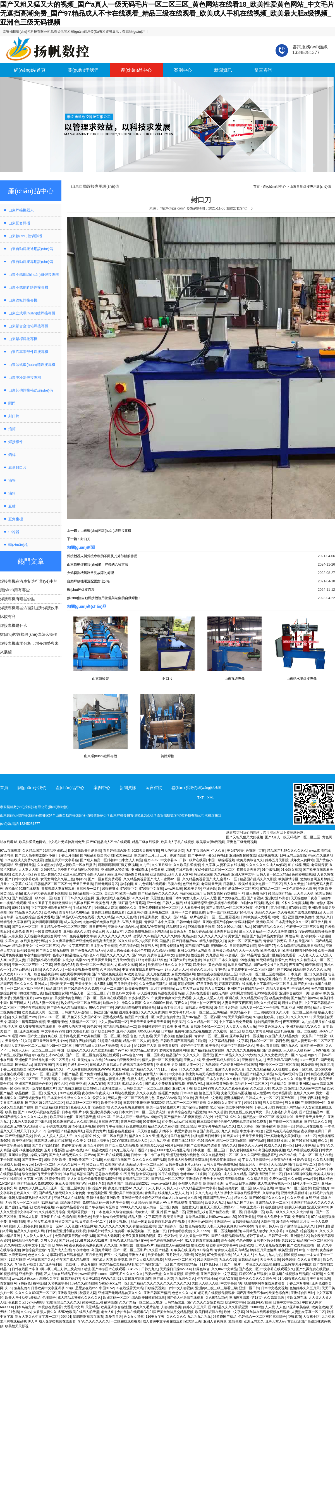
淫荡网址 (291, 1088)
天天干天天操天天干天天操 (150, 1022)
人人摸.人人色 (275, 1307)
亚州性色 (153, 903)
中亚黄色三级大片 (271, 1027)
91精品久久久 (132, 1084)
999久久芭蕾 (217, 1112)
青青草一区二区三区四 (211, 1036)
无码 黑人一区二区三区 (22, 1202)
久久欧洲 (194, 1198)
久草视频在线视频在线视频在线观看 (295, 1274)
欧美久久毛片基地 (146, 1307)
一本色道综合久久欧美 (299, 889)
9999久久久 (128, 908)
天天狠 (61, 1065)
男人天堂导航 (293, 979)
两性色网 (292, 936)
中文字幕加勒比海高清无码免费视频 (196, 1074)
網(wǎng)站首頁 (30, 70)
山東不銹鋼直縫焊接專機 (28, 287)
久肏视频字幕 (58, 1283)
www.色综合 (44, 998)
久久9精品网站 (216, 1298)
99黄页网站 (151, 1122)
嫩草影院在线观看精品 (66, 1255)
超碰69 (316, 993)
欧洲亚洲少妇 (137, 912)
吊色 (155, 1041)
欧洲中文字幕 (235, 1302)
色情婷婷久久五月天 (304, 1288)
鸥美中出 (200, 965)
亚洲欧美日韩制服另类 (126, 1193)
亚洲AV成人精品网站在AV (128, 1241)
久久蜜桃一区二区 (226, 1031)
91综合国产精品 (279, 893)
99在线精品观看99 (69, 1207)
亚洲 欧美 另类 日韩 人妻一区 (178, 1065)
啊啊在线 (232, 998)
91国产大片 (177, 960)
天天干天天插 (252, 1136)
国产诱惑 (193, 1169)
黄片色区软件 (167, 1236)
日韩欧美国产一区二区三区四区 (146, 1088)
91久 (142, 965)
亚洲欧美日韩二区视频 (246, 1036)
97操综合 (196, 1202)
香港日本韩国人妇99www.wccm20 (210, 1217)
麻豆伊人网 (319, 922)
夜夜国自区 (16, 1302)
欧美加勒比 (91, 1088)
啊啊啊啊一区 (315, 1103)
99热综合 (214, 1174)
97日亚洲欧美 (206, 984)
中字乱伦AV (300, 988)
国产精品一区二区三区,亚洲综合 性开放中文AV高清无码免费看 (198, 1179)
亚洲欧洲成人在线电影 (113, 898)
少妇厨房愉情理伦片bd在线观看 (253, 993)
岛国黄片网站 (101, 1250)
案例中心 (183, 70)
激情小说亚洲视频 (81, 1126)
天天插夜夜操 (27, 1226)
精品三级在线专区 (18, 1169)
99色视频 (247, 960)
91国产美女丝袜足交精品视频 (171, 1312)
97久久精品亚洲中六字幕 (197, 1188)
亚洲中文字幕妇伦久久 (237, 1046)
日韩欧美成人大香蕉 (256, 917)
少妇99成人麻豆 (105, 908)
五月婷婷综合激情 (116, 851)
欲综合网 (126, 884)
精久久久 (241, 1198)
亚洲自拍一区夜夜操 (205, 1003)
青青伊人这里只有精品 (231, 1250)
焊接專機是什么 (13, 625)
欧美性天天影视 (16, 1326)
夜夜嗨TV (296, 965)
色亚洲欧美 (191, 884)
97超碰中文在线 (151, 889)
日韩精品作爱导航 (25, 1241)
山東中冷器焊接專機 (24, 377)
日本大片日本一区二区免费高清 (142, 1112)
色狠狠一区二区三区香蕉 (304, 927)
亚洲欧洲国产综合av (217, 922)
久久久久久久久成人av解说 (266, 865)
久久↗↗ (38, 1131)
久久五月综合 (162, 865)
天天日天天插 (83, 884)
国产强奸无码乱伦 (18, 1207)
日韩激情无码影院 (74, 1012)
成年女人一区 (145, 1212)
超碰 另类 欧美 (55, 1160)
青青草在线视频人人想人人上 (166, 1193)
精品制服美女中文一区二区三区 (35, 946)
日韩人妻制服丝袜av (241, 1150)
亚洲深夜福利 (310, 1098)
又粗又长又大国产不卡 (84, 1017)
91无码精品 (264, 960)
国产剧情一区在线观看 (286, 1122)
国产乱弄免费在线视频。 (314, 1269)
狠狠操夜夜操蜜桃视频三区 (217, 974)
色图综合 (49, 1298)
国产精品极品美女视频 (207, 1050)
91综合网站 (88, 1226)
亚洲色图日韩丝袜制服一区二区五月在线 (45, 1060)
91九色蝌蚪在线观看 (150, 884)
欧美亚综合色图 (61, 1117)
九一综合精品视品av (42, 974)
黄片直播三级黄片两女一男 (249, 1112)
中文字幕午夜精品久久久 (216, 1126)
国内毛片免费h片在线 (233, 1169)
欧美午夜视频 (44, 1207)
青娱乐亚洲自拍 (270, 979)
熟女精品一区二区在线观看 (81, 1003)
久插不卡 (166, 1131)
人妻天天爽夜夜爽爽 (237, 1003)
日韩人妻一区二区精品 (273, 874)
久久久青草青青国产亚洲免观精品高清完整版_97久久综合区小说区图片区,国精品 (109, 941)
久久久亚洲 (295, 1198)
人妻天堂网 (183, 874)
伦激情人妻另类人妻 (230, 1069)
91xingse (217, 1107)
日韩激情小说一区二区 (207, 1027)
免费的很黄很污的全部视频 (75, 1236)
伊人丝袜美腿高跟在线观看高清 (160, 993)
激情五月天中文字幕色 (61, 860)
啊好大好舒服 (292, 1003)
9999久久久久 (130, 1207)
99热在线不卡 (234, 893)
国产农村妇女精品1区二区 (44, 1103)
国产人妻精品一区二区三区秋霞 (229, 908)
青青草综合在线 (179, 1112)
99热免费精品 (315, 979)
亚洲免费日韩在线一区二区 (158, 908)
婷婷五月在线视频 (309, 1126)
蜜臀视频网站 (234, 1098)
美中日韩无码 (320, 1279)
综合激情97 (30, 1174)
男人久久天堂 (294, 884)
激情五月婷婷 (93, 1145)
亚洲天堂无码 (275, 1321)
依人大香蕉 (245, 1126)
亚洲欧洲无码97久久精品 (18, 1126)
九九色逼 (145, 1036)
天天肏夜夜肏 (51, 1174)
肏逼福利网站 (244, 922)
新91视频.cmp (294, 1255)
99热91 (66, 1317)
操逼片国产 (38, 1155)
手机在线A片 (82, 908)
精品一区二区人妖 (136, 1041)
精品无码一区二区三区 (82, 1103)
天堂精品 (92, 1307)
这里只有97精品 (240, 965)
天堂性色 (157, 898)
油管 (12, 480)
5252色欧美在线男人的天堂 (78, 1312)
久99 (8, 1288)
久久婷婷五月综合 (52, 1212)
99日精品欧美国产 (98, 1150)
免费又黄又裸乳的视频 (138, 1236)
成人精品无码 (166, 1079)
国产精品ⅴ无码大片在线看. (75, 917)
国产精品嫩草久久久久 (25, 912)
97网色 (220, 969)
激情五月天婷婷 (226, 1008)
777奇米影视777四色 (151, 960)
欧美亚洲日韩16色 (291, 1250)
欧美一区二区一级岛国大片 (96, 965)
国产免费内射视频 (93, 1074)
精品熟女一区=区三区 (259, 1117)
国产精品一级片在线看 (190, 917)
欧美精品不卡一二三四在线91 (252, 1012)
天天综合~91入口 (18, 1041)
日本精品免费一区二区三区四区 (63, 927)
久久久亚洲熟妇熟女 (282, 931)
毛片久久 (208, 1169)
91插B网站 (120, 1069)
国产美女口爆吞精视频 (53, 950)
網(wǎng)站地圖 (209, 788)
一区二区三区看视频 (224, 917)
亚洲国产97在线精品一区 (245, 988)
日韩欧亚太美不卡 (249, 1207)
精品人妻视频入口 (212, 941)
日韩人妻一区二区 (306, 1183)
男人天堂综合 (273, 1103)
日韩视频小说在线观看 (44, 960)
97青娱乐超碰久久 (47, 874)
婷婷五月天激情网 (263, 1250)
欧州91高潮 (25, 950)
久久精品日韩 (257, 1179)
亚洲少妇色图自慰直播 (131, 874)
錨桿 (12, 455)
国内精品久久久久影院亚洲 (228, 1307)
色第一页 (159, 1231)
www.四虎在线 (320, 851)
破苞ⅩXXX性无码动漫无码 (169, 1150)
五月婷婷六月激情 (179, 1255)
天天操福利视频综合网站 (42, 936)
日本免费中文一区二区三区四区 (251, 969)
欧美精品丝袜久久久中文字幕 (169, 965)
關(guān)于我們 (83, 70)
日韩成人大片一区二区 (262, 1098)
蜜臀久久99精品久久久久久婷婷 (157, 936)
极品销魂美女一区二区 (234, 1188)
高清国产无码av (313, 1169)
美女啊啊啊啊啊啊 (239, 1107)
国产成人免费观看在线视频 (165, 1084)
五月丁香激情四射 (173, 855)
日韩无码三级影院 (293, 855)
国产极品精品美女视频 (266, 936)
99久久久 (229, 1145)
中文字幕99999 (52, 1031)
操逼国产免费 (168, 1093)
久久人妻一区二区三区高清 (296, 1012)
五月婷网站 (279, 908)
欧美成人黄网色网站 (257, 1031)
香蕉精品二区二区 (136, 1179)
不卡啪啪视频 (10, 1160)
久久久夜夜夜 (146, 1093)
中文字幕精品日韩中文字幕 (228, 1041)
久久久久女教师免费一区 (276, 1055)
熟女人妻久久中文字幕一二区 (37, 1317)
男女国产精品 (238, 936)
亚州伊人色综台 (190, 1183)
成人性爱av (261, 1093)
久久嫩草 (294, 1179)
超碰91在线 (20, 908)
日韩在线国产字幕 (25, 1269)
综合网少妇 (105, 855)
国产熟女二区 (249, 1269)
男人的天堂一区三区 (194, 1236)
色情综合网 (184, 1036)
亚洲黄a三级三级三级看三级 (216, 1288)
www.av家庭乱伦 (163, 1183)
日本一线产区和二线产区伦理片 (230, 912)
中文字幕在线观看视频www (142, 969)
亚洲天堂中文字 (243, 874)
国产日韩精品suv (185, 941)
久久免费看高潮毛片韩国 (157, 984)
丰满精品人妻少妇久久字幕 (263, 1231)
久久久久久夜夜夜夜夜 (231, 1088)
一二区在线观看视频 (126, 1321)
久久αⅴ (26, 1312)
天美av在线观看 (198, 993)
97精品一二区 (270, 889)
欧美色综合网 (279, 1293)
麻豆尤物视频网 (183, 974)
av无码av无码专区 (288, 1074)
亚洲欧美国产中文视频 (85, 1160)
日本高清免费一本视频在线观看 (38, 1307)
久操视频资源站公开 (204, 979)
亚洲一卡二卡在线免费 (188, 912)
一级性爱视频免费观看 (81, 969)
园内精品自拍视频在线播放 (135, 1008)
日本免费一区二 (299, 974)
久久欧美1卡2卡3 (13, 974)
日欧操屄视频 (155, 1288)
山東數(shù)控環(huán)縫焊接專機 (105, 531)
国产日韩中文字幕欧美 (22, 879)
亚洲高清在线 (59, 979)
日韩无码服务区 (106, 884)
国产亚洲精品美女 (18, 1136)
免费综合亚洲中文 (160, 955)
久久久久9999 (301, 1017)
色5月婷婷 (308, 936)
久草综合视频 (110, 969)
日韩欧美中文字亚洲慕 (47, 1288)
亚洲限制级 (16, 1221)
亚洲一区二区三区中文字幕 (32, 965)
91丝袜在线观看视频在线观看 (267, 1312)
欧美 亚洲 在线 (178, 1027)
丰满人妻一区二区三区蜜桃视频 (262, 974)
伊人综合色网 (263, 1188)
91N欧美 (231, 1074)
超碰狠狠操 (110, 889)
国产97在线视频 (304, 1141)
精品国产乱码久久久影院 (258, 879)
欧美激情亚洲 (213, 1183)
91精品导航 (229, 979)
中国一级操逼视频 (221, 860)
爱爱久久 (99, 1098)
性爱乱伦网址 (285, 960)
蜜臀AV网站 (195, 1084)
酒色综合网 (100, 1107)
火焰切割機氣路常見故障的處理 (90, 573)
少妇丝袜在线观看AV (132, 1312)
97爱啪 (136, 1074)
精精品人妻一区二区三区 (144, 1164)
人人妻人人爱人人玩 (208, 998)
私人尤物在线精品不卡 (61, 1274)
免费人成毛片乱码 (140, 1079)
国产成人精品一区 (93, 860)
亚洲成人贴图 (10, 1164)
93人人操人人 (243, 1255)
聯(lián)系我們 (184, 787)
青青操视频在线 (171, 946)
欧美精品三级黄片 (143, 1050)
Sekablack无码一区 (113, 1283)
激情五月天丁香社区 (254, 1164)
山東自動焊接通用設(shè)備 (30, 249)
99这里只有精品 (288, 1107)
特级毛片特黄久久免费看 (106, 1231)
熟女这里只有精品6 (175, 1136)
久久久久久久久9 (111, 1226)
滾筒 (12, 429)
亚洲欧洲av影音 (277, 898)
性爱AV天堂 (302, 1160)
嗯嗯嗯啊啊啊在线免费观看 (264, 1283)
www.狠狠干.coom (94, 1274)
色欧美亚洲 (77, 1084)
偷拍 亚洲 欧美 (306, 1079)
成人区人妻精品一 (252, 931)
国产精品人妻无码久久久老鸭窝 (62, 1193)
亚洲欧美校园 (68, 1293)
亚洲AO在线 (228, 1279)
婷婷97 (102, 1126)
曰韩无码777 (70, 1279)
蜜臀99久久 (219, 946)
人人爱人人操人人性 (38, 1236)
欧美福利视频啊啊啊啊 (299, 950)
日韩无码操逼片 (278, 1141)
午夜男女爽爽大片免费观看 (171, 998)
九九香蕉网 (214, 955)
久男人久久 (48, 1241)
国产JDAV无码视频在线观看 (39, 1112)
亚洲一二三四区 (111, 988)
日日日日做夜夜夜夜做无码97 (108, 979)
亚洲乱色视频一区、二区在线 (295, 1031)
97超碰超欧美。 (265, 1017)
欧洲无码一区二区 (116, 1298)
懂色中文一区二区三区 (22, 1079)
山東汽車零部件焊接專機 (28, 352)
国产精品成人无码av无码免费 (96, 1046)
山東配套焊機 (19, 223)
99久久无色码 (126, 917)
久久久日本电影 (309, 1260)
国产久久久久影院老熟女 (204, 1302)
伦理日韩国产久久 (40, 1260)
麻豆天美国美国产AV (70, 1183)
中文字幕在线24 (20, 884)
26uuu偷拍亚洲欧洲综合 (122, 1060)
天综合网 (267, 1221)
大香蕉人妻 (16, 960)
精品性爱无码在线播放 (172, 1245)
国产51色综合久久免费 (81, 988)
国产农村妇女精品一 (185, 1264)
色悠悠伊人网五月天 (33, 1188)
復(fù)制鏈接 (58, 807)
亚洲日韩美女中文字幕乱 (218, 1274)
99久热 (188, 1098)
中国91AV (106, 1288)
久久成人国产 (145, 1169)
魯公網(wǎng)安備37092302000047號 (77, 832)
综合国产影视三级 (206, 1131)
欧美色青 (194, 960)
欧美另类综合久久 (249, 860)
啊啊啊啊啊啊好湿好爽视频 (118, 865)
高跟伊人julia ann (100, 874)
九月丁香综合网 (198, 851)
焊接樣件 (15, 442)
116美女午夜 (154, 1317)
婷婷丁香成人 (257, 1236)
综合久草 (104, 1117)
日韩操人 (229, 884)
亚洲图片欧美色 (225, 931)
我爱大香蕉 (182, 1131)
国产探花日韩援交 (195, 1107)
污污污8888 (36, 1302)
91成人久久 (272, 1145)
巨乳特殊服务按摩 (201, 927)
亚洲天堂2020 (317, 1207)
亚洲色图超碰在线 (242, 855)
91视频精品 (8, 1274)
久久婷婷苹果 (119, 1074)
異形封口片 (17, 467)
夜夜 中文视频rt (115, 1255)
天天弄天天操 (303, 893)
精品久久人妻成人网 (29, 1231)
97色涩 (200, 1255)
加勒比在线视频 (252, 903)
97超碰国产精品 (224, 1317)
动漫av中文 (111, 1003)
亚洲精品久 (278, 1084)
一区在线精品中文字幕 (17, 1179)
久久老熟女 (45, 865)
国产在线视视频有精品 (228, 1236)
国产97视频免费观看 (107, 974)
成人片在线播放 (158, 974)
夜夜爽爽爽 (291, 1022)
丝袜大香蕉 (45, 917)
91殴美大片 (231, 1136)
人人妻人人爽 (28, 870)
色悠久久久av (303, 1093)
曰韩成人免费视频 (198, 1008)
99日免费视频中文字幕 (79, 936)
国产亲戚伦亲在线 (31, 1098)
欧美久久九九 (215, 1202)
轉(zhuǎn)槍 (18, 545)
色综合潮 (69, 1217)
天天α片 (126, 1046)
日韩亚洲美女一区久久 (154, 917)
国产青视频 (255, 898)
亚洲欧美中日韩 (30, 1274)
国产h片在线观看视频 (113, 1155)
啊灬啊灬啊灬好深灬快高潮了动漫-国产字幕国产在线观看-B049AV (89, 1269)
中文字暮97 (169, 860)
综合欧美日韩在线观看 (148, 1298)
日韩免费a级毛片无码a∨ (183, 1164)
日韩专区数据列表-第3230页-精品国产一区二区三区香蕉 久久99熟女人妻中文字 (182, 1103)
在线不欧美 (184, 870)
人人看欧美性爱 (192, 908)
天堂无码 (113, 1084)
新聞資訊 (223, 70)
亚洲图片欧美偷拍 (301, 917)
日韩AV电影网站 (188, 922)
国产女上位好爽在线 (42, 1036)
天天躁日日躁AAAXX (175, 1269)
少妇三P (98, 931)
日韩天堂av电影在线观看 (52, 1141)
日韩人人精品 (172, 903)
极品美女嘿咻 (279, 998)
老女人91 (108, 1312)
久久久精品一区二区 (202, 1022)
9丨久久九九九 (201, 1193)
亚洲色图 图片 (22, 931)
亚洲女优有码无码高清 (194, 950)
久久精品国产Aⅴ (24, 1017)
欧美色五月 (178, 931)
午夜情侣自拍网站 (37, 955)
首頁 (256, 187)
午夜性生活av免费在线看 (127, 1126)
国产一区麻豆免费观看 (104, 879)
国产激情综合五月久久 (297, 1226)
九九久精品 (229, 1131)
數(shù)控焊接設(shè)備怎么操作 (28, 634)
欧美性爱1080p (151, 1145)
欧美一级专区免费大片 (39, 1088)
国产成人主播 (61, 1250)
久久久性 (111, 1245)
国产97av (66, 1241)
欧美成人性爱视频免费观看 (188, 1160)
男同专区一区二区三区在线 (279, 1065)
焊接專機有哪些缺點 (17, 599)
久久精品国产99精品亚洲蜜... (44, 851)
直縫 (12, 506)
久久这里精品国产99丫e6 (110, 1050)
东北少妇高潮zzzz (75, 960)
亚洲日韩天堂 (25, 865)
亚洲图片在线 (50, 1217)
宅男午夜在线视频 (31, 1008)
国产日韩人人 (20, 1003)
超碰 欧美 (246, 1245)
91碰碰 (200, 1041)
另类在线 (174, 884)
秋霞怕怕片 (321, 1188)
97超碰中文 (128, 889)
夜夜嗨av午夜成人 (95, 1093)
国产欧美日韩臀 (103, 1031)
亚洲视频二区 (159, 912)
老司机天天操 (211, 884)
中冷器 (13, 532)
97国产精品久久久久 (268, 927)
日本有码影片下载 (75, 1112)
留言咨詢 (263, 70)
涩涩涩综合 (188, 1126)
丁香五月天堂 (264, 1107)
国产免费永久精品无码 (88, 950)
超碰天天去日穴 (248, 870)
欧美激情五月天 (146, 855)
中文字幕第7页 (232, 1283)
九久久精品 (105, 917)
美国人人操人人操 (205, 1283)
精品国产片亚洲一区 (140, 1017)
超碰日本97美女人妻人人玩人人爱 (191, 898)
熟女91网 (272, 903)
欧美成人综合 (324, 1174)
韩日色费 (282, 1041)
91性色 (280, 1188)
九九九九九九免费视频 (243, 1050)
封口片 (13, 416)
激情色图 (235, 1321)
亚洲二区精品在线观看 (279, 955)
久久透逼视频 (173, 1274)
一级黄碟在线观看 (48, 931)
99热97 (156, 1117)
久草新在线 (270, 1193)
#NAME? (326, 1031)
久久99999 (201, 1231)
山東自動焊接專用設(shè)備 (30, 262)
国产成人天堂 (102, 1260)
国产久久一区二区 (25, 927)
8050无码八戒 (148, 1031)
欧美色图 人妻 (105, 903)
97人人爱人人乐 (176, 969)
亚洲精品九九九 (253, 1060)
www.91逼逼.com (13, 1036)
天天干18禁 (90, 1279)
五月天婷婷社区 (125, 984)
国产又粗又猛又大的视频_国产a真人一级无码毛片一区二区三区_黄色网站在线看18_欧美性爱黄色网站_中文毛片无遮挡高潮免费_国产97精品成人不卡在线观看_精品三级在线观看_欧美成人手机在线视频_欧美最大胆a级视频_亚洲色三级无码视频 (167, 13)
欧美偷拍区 (156, 1255)
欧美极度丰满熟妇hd (225, 1160)
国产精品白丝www (304, 998)
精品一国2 (138, 1221)
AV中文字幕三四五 (75, 946)
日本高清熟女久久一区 (292, 922)
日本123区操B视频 (298, 1174)
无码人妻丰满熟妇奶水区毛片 (30, 1198)
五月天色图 (93, 1255)
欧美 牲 (10, 1112)
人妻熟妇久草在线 (284, 1112)
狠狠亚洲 (192, 1274)
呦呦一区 (279, 917)
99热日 (222, 855)
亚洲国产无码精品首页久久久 (120, 1293)
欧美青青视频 (168, 1046)
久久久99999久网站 (158, 1003)
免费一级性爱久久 (185, 1207)
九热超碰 (189, 936)
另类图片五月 (23, 998)
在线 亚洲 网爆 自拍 (296, 1008)
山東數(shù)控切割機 (25, 236)
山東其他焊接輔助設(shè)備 (30, 390)
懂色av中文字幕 (124, 993)
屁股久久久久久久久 (115, 955)
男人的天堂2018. (301, 941)
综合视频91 (308, 1231)
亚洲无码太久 (254, 1321)
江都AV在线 (55, 1055)
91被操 (200, 1174)
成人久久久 (285, 1079)
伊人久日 (218, 851)
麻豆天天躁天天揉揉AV (50, 1041)
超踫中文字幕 (71, 1145)
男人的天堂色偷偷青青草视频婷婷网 (94, 1179)
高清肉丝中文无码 (208, 1098)
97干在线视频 (168, 1174)
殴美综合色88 (64, 965)
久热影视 (319, 974)
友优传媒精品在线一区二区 (215, 870)
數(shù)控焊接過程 (81, 590)
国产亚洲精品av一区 (314, 1112)
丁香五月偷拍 (68, 855)
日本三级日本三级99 (240, 1183)
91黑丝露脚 (16, 1260)
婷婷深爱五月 (92, 1302)
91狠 (69, 1288)
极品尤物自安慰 (56, 993)
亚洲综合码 (139, 1202)
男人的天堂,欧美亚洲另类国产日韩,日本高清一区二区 (67, 1221)
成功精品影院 (282, 1093)
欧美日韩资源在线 (208, 1312)
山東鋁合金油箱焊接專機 (28, 326)
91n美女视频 (127, 965)
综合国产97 (266, 946)
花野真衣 (294, 1317)
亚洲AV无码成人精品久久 (221, 1060)
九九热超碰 (210, 1065)
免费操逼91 (300, 1217)
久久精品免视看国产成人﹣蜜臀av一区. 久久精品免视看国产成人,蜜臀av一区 (180, 879)
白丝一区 (309, 1136)
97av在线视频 (10, 851)
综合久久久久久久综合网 (257, 1279)
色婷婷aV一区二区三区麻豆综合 (262, 1317)
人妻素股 (15, 936)
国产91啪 (284, 969)
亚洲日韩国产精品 (65, 1074)
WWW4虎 (108, 1279)
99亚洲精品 (313, 965)
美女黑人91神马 (155, 1074)
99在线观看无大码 (129, 1288)
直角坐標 (15, 519)
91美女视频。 (119, 1221)
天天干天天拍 (249, 950)
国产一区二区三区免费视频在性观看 (93, 1055)
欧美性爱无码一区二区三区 (238, 889)
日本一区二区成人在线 (315, 1155)
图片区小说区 (129, 1012)
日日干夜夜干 (171, 1069)
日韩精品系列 (248, 1260)
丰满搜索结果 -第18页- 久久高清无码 (257, 1298)
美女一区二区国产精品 (244, 941)
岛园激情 (199, 1112)
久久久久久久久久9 (212, 936)
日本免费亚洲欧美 (219, 1084)
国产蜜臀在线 (289, 1169)
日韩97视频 (320, 1050)
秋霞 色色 (130, 1036)
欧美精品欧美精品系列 (116, 1264)
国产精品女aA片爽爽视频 (183, 1117)
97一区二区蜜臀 (299, 1188)
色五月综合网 (129, 946)
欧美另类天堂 (173, 1217)
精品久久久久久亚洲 (144, 1136)
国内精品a (87, 855)
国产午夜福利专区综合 (102, 1207)
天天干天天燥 (270, 1260)
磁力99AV (151, 860)
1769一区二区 (45, 1164)
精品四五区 (54, 988)
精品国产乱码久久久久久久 (287, 851)
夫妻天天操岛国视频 (236, 1093)
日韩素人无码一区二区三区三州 (31, 1050)
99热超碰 (289, 1260)
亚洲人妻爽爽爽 (215, 1321)
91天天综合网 (207, 1260)
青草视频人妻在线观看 (58, 889)
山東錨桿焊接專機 (22, 339)
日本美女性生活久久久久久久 (69, 1098)
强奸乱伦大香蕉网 (131, 903)
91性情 (312, 1250)
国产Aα (89, 1155)
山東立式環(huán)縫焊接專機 (31, 313)
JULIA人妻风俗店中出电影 (31, 1122)
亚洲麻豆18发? (74, 874)
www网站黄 (173, 889)
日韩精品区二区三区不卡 (52, 884)
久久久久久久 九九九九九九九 (188, 1317)
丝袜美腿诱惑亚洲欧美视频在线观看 (211, 903)
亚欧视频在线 (268, 855)
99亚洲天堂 (246, 1217)
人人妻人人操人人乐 (241, 1027)
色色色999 (244, 1241)
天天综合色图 (147, 1131)
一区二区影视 (154, 1055)
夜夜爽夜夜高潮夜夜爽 (85, 1245)
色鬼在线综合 (25, 917)
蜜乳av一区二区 (38, 1074)
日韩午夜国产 (44, 1065)
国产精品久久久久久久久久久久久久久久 (160, 1283)
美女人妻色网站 (74, 1169)
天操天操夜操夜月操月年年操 (128, 950)
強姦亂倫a (21, 1288)
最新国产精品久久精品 (256, 1074)
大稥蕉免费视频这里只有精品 (146, 931)
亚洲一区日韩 (249, 1288)
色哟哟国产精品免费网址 (65, 1131)
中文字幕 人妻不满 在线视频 (223, 865)
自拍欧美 (182, 955)
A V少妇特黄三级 (216, 1117)
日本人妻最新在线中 (270, 1245)
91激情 (36, 969)
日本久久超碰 (228, 960)
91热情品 (291, 1231)
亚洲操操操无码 (161, 874)
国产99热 (138, 955)
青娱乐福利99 (131, 1122)
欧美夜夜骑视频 (137, 988)
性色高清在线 (195, 1226)
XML (210, 798)
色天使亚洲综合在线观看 (238, 1065)
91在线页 (210, 960)
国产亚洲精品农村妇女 (52, 1107)
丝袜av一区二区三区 (180, 1260)
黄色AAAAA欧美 (168, 1098)
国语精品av (23, 1065)
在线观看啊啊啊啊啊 (75, 974)
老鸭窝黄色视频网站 (174, 1050)
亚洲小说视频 (126, 1031)
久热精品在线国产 (117, 1160)
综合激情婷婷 (70, 1202)
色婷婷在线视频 (303, 874)
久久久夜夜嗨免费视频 (128, 1107)
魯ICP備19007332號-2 (30, 832)
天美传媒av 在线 (89, 1060)
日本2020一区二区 (52, 1017)
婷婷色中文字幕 (192, 1046)
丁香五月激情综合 (13, 1069)
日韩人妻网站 (305, 1145)
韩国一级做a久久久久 (73, 1050)
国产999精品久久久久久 (267, 1198)
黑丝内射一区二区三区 (251, 1084)
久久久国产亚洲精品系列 (258, 1155)
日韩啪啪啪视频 (179, 1231)
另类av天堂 (94, 1164)
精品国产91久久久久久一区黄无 (189, 1055)
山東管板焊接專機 (22, 300)
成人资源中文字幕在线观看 (163, 1321)
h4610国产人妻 (145, 1046)
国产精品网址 (250, 955)
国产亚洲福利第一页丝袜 (57, 1264)
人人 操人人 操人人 (162, 1188)
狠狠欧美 (197, 1245)
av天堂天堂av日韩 (189, 988)
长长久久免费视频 (294, 903)
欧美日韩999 (203, 1088)
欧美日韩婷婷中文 (151, 1027)
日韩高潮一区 (254, 1212)
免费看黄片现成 (162, 870)
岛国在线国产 (84, 903)
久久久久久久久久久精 (114, 936)
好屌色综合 (201, 1269)
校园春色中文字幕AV (221, 1245)
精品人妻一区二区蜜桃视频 (162, 1060)
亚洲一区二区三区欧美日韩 (71, 1188)
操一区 (288, 1145)
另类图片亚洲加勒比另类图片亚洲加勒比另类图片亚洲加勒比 (103, 870)
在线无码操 (220, 993)
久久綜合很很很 (163, 950)
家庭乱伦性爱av (120, 1188)
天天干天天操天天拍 (310, 1117)
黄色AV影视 (217, 965)
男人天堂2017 (215, 988)
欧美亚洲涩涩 (22, 1141)
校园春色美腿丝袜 (121, 1131)
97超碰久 (231, 955)
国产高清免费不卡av (251, 1293)
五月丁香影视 (54, 1150)
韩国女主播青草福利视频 (26, 1022)
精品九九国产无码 (240, 1202)
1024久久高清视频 (83, 1283)
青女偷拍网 (8, 1283)
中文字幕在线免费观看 (235, 1022)
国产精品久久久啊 (317, 1122)
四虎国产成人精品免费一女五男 (288, 1036)
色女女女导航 (134, 1317)
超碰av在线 (74, 1150)
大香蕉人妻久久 (45, 1312)
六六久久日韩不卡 (70, 1164)
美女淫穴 (111, 893)
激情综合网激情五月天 (293, 1221)
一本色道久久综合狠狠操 (114, 1212)
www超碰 (310, 1179)
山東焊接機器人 (21, 210)
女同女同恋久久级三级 (57, 879)
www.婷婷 (246, 1226)
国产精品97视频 (197, 946)
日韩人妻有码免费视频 (220, 1164)
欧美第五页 (193, 1321)
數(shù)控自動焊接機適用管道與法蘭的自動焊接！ (104, 598)
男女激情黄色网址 (67, 998)
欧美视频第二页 (139, 1231)
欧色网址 (50, 912)
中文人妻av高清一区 (113, 1022)
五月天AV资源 (123, 960)
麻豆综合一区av (51, 1226)
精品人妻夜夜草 (278, 988)
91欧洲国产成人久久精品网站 (75, 1122)
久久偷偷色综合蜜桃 (141, 1226)
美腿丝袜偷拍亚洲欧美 (103, 1198)
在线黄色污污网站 (33, 941)
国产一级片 (232, 1264)
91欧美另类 (192, 889)
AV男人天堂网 (131, 922)
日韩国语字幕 (109, 1122)
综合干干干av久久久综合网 (74, 898)
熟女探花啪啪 (146, 1174)
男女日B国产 (294, 1103)
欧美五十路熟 (111, 1103)
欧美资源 (121, 1260)
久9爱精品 (48, 870)
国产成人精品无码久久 (65, 1155)
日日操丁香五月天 (170, 1008)
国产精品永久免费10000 (35, 1183)
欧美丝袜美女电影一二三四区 (260, 884)
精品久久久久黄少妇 (163, 1126)
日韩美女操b (212, 893)
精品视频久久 (176, 927)
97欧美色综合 (134, 974)
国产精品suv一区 (170, 1226)
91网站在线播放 (122, 1093)
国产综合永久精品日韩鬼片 (67, 1008)
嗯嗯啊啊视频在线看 (88, 1317)
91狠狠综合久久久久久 (63, 1302)
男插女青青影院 (267, 1046)
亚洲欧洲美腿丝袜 (294, 1193)
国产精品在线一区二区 (225, 1212)
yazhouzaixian (190, 893)
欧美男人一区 (22, 874)
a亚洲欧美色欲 (299, 1307)
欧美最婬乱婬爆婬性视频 (167, 1221)
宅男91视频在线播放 (27, 1150)
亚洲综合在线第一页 (294, 993)
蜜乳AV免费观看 (152, 927)
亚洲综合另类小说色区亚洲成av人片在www (153, 1198)
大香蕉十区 (311, 1317)
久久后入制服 (323, 1160)
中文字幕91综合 (252, 1131)
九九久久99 (227, 1260)
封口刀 (85, 539)
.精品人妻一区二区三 (77, 1079)
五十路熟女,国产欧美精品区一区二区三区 (90, 1036)
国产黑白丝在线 (69, 1088)
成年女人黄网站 (302, 860)
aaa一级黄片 (309, 1060)
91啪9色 (24, 1283)
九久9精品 (221, 874)
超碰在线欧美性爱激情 (84, 851)
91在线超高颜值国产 (78, 1174)
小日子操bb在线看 (52, 1126)
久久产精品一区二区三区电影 (141, 1302)
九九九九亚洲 (160, 1141)
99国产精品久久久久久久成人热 (24, 1117)
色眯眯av (187, 1174)
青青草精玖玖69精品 (74, 912)
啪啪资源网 (186, 984)
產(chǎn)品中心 (136, 70)
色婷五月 (262, 908)
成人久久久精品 (235, 1174)
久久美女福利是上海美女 (91, 1141)
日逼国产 (141, 1150)
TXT (200, 798)
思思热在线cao (86, 1288)
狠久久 (284, 1017)
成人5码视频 (103, 984)
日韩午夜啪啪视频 (82, 1041)
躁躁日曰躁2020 (137, 1183)
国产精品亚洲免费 (144, 979)
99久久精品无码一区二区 (219, 1155)
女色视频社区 (97, 1193)
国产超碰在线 (272, 1050)
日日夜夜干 (97, 927)
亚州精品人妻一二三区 (272, 1202)
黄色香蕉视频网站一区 (166, 1241)
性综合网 (197, 955)
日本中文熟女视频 (274, 1288)
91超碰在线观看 (109, 1041)
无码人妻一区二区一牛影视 (259, 1008)
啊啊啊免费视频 (122, 1169)
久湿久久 (51, 1093)
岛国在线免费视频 (271, 1150)
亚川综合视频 (18, 1155)
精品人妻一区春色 (45, 1003)
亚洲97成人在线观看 (69, 1198)
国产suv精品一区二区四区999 (204, 1017)
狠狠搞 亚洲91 (299, 1084)
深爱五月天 (113, 1317)
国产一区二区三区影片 (130, 1250)
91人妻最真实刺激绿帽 (202, 1241)
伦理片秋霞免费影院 (50, 1179)
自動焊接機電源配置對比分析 (89, 581)
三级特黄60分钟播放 (296, 1264)
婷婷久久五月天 (202, 969)
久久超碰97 (83, 1136)
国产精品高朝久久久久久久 (158, 893)
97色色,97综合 (26, 1264)
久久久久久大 (53, 969)
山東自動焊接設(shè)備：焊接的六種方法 (97, 564)
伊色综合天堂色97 (35, 1250)
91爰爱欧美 (309, 1065)
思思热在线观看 (107, 1174)
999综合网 (205, 1250)
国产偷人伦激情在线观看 (185, 1298)
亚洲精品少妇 (197, 1212)
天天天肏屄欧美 (239, 1017)
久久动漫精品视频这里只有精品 (300, 946)
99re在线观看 (70, 1093)
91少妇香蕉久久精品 (292, 1279)
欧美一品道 (127, 893)
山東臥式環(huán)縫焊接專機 (31, 365)
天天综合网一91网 (171, 1169)
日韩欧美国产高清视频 (177, 1041)
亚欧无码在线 (297, 1298)
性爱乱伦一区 (78, 1065)
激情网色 (6, 855)
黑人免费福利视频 (191, 1079)
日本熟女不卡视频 (103, 946)
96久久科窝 (140, 898)
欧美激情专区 (288, 879)
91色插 (13, 1312)
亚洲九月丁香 (182, 1088)
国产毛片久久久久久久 (126, 1274)
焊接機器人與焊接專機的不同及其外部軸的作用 (102, 556)
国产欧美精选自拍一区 (303, 1245)
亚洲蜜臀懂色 (57, 1022)
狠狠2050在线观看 (253, 1274)
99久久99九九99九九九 (233, 927)
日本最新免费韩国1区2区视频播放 (186, 1031)
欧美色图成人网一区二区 (40, 1012)
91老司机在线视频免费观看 (214, 1293)
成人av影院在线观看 (302, 1150)
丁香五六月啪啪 (298, 1283)
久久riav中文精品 (312, 1088)
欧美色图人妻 (270, 950)
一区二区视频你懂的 (226, 1231)
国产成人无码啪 (108, 1236)
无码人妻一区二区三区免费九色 (131, 1098)
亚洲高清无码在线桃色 (282, 1131)
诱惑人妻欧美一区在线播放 (76, 865)
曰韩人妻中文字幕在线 (258, 1079)
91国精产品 (49, 1202)
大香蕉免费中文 (168, 1017)
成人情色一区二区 (156, 1207)
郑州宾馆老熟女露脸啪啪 (282, 1136)
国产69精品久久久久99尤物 (235, 1055)
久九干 (145, 865)
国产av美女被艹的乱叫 (270, 965)
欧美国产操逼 (115, 1164)
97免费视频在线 (219, 1255)
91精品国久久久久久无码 (311, 969)
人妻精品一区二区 (82, 1022)
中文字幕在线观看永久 (277, 1269)
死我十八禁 (96, 1183)
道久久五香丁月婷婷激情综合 (50, 903)
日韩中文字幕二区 (286, 1302)
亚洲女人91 (137, 1255)
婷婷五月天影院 (277, 860)
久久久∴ (139, 1188)
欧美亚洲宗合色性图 (116, 1307)
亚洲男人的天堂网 (71, 1027)
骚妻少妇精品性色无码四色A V (75, 955)
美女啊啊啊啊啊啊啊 (47, 922)
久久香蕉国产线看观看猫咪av (299, 912)
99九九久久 (289, 1046)
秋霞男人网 (149, 946)
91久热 (277, 1088)
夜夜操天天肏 (81, 1107)
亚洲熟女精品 (113, 1017)
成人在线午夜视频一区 (274, 1183)
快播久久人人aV (250, 1145)
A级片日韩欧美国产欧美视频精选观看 (193, 1145)
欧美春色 (212, 1046)
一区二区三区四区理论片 (25, 988)
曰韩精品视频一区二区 (86, 893)
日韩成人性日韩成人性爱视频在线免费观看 (122, 1065)
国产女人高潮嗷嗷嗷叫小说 (35, 855)
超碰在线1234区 (183, 1141)
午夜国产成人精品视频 (73, 1260)
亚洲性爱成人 (112, 1088)
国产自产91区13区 (45, 1145)
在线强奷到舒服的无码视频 (285, 1207)
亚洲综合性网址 (302, 1293)
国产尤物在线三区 (231, 898)
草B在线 (38, 1055)
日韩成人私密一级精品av (131, 1117)
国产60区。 (289, 1098)
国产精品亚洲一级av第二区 (32, 898)
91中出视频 (270, 870)
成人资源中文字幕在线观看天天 (237, 1193)
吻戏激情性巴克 (31, 993)
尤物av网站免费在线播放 (101, 922)
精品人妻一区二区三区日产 (90, 993)
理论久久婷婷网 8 (267, 1003)
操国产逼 (77, 979)
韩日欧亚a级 (203, 874)
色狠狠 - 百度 (255, 851)
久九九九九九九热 (264, 1169)
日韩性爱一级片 (88, 889)
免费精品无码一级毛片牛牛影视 (105, 1202)
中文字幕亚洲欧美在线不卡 (51, 908)
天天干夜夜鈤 (164, 1036)
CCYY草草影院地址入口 (130, 1141)
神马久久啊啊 (131, 1003)
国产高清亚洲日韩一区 (265, 1174)
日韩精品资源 (174, 1302)
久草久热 (11, 941)
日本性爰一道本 (312, 1046)
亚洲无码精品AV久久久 (303, 1027)
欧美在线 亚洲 (184, 1250)
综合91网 (99, 1188)
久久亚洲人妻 (260, 1088)
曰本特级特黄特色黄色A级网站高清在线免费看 (232, 1122)
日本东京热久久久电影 (223, 1079)
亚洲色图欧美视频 (47, 1169)
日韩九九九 (149, 1269)
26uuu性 (256, 1307)
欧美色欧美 (320, 1307)
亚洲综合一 (222, 1221)
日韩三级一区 (278, 1236)
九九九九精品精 (258, 1069)
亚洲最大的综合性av (123, 927)
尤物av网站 (20, 969)
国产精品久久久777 (144, 1069)
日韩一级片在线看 (192, 860)
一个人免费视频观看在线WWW (87, 1069)
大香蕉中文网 (74, 1307)
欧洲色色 (84, 1217)
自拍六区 (60, 1084)
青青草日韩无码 (275, 941)
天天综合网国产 (282, 1164)
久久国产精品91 (160, 1250)
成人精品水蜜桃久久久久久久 (79, 1298)
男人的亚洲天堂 (172, 851)
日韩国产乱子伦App (217, 1198)
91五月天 (127, 1174)
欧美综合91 (284, 1117)
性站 (37, 1136)
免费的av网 (277, 1179)
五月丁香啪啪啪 (162, 988)
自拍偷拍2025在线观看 (22, 889)
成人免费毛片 (256, 893)
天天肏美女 (83, 984)
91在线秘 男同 (299, 865)
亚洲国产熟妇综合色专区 (33, 1084)
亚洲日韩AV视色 (259, 1302)
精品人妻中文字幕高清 (145, 1217)
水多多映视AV (138, 998)
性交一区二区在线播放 (110, 1136)
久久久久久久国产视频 (149, 1160)
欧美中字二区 (306, 1164)
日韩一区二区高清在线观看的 (105, 998)
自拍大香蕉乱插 (200, 931)
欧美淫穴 (178, 1022)
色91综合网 (205, 1141)
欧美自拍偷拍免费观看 (109, 1217)
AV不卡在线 (288, 1155)
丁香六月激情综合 (255, 1160)
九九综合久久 (185, 1279)
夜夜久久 (181, 1003)
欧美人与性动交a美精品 (22, 1298)
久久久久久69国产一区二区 (35, 1293)
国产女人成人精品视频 (122, 1145)
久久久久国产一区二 (198, 1069)
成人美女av (72, 922)
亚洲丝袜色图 (30, 1031)
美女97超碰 (235, 851)
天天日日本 (114, 931)
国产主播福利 (265, 1126)
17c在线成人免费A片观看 (24, 860)
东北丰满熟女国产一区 (151, 1264)
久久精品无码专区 (253, 998)
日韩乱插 (322, 1226)
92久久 (235, 1117)
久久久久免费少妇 (154, 1012)
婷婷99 (81, 879)
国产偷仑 (47, 1245)
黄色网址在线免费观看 (108, 912)
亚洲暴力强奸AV (224, 950)
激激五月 (326, 1065)
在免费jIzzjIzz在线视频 (178, 1122)
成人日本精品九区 (173, 979)
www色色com (132, 1055)
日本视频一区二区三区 (207, 1150)
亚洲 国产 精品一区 (170, 1212)
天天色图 (71, 1226)
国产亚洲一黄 (32, 1160)
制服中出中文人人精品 (125, 860)
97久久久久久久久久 (93, 1321)
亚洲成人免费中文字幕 (273, 1217)
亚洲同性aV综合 (200, 1221)
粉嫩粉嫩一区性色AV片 (136, 1245)
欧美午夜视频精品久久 (45, 1069)
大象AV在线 (96, 1084)
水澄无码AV (17, 1255)
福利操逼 (39, 1283)
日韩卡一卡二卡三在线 (147, 1155)
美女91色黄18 (98, 1169)
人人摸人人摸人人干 (57, 1136)
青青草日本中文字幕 (159, 922)
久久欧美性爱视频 (186, 865)
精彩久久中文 (49, 1279)
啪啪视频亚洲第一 (267, 1022)
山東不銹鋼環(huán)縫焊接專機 (33, 274)
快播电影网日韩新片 (206, 1136)
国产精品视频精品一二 (119, 1027)
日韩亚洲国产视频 (103, 1012)
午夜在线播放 (207, 1279)
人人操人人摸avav (296, 1050)
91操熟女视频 (291, 870)
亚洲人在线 (192, 1060)
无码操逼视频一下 (80, 1212)
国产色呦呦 (256, 1141)
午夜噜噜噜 (81, 1250)
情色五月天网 (209, 1093)
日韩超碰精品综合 (245, 1221)
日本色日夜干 (212, 1264)
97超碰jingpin (306, 1055)
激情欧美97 (264, 922)
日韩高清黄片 (50, 1079)
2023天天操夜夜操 (145, 851)
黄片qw (27, 1164)
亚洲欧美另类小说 (103, 1112)
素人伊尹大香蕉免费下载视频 (45, 893)
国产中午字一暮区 (201, 855)
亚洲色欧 (209, 889)
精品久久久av (265, 912)
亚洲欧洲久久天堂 (76, 931)
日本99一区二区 (262, 1041)
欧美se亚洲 (124, 855)
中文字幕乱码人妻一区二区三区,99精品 (198, 1012)
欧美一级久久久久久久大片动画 (290, 1212)
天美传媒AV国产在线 (282, 1060)
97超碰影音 (297, 908)
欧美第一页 (285, 1126)
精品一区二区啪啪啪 (231, 1141)
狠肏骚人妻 (248, 979)
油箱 (12, 493)
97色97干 (94, 1027)
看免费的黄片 (96, 1131)
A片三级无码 (123, 1150)
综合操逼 (227, 1241)
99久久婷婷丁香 (101, 1008)
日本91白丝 (188, 1093)
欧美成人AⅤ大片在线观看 (168, 1202)
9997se (61, 1245)
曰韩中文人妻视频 (180, 1288)
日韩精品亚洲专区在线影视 (66, 1231)
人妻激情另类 (171, 1307)
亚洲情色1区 (299, 1236)
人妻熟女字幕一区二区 (308, 1312)
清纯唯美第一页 (61, 984)
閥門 (12, 403)
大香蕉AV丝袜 (281, 1160)
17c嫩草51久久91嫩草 (91, 1241)
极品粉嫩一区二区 (28, 1093)
